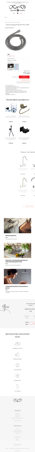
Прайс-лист (17, 437)
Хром (10, 55)
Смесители (17, 417)
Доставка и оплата (17, 439)
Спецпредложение (17, 422)
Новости (17, 441)
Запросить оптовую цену (23, 82)
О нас (17, 432)
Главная (6, 22)
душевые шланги (17, 22)
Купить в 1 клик (25, 80)
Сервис (17, 442)
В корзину (24, 77)
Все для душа (10, 22)
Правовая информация (17, 435)
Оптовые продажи (17, 434)
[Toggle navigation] (5, 17)
